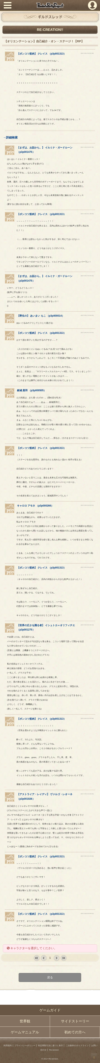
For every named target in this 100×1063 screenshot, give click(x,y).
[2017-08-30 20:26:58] (87, 567)
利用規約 (8, 1045)
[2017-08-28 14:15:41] (87, 332)
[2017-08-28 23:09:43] (87, 390)
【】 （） (41, 53)
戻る (50, 977)
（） (31, 390)
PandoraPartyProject (50, 5)
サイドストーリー (75, 1021)
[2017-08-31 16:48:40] (87, 794)
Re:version (54, 1050)
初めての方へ (74, 1032)
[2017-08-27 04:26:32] (87, 275)
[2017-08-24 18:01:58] (87, 53)
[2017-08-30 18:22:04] (87, 505)
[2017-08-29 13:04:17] (87, 447)
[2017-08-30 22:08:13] (87, 625)
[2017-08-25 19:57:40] (87, 147)
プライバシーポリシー (25, 1045)
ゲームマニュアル (25, 1032)
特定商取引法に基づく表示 (50, 1045)
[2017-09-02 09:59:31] (87, 913)
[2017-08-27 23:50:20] (87, 315)
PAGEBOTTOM (94, 1056)
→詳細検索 (10, 137)
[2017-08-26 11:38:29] (87, 213)
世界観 (25, 1021)
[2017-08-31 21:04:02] (87, 856)
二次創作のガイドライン (77, 1045)
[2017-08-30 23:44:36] (87, 718)
